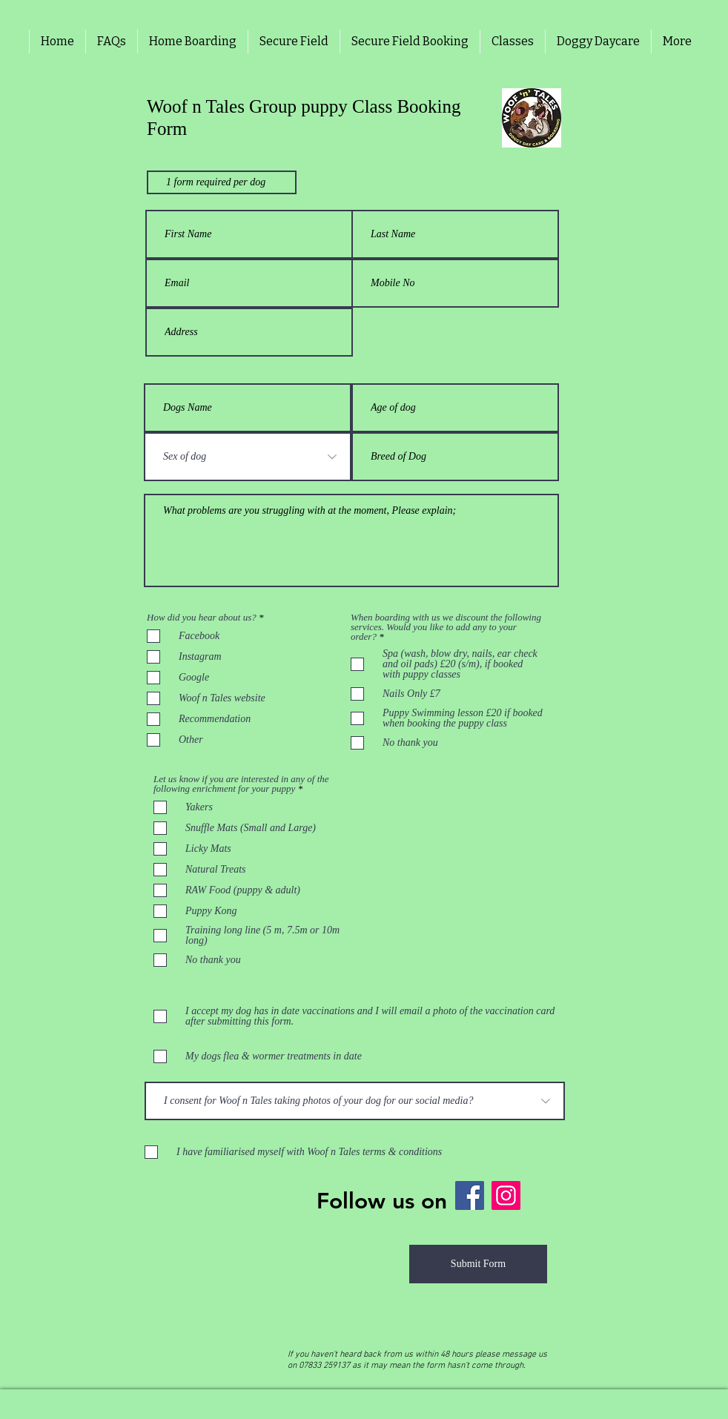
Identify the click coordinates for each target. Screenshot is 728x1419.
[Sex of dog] (247, 456)
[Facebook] (469, 1195)
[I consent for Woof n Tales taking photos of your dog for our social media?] (355, 1101)
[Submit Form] (478, 1264)
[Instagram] (506, 1195)
